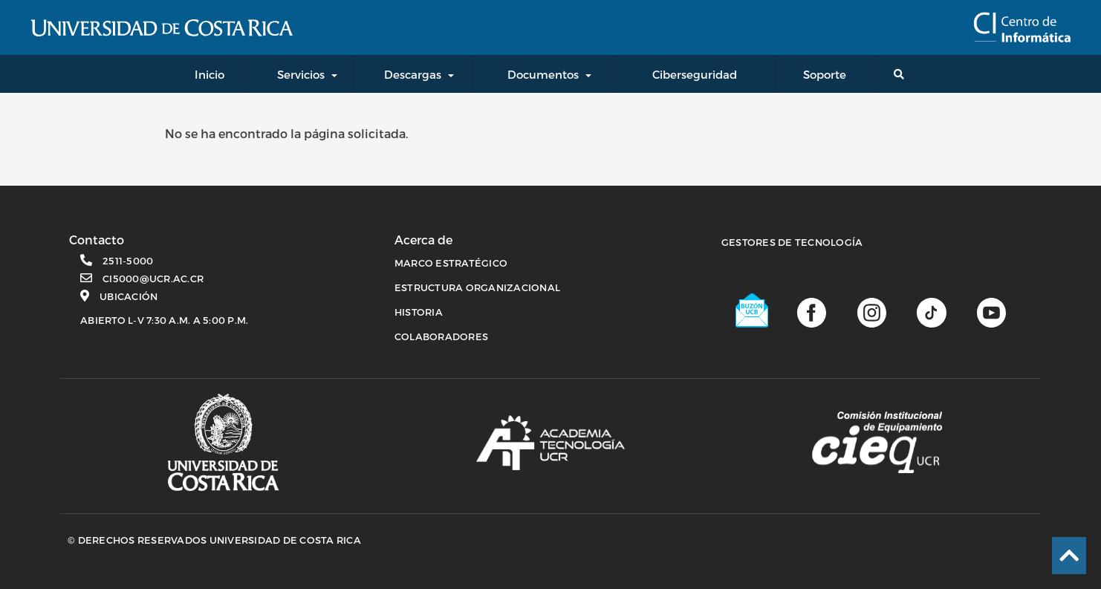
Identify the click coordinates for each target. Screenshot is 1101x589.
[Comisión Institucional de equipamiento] (877, 442)
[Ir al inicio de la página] (1069, 555)
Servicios (301, 74)
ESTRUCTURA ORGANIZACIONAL (477, 287)
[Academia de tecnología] (550, 442)
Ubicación (128, 296)
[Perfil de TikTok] (931, 311)
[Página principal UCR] (223, 442)
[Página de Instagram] (871, 311)
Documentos (543, 74)
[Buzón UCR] (752, 310)
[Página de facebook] (811, 311)
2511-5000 (128, 261)
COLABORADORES (441, 336)
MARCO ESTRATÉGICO (450, 263)
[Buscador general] (901, 74)
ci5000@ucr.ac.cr (153, 278)
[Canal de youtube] (991, 311)
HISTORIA (418, 312)
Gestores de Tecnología (792, 242)
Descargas (412, 74)
